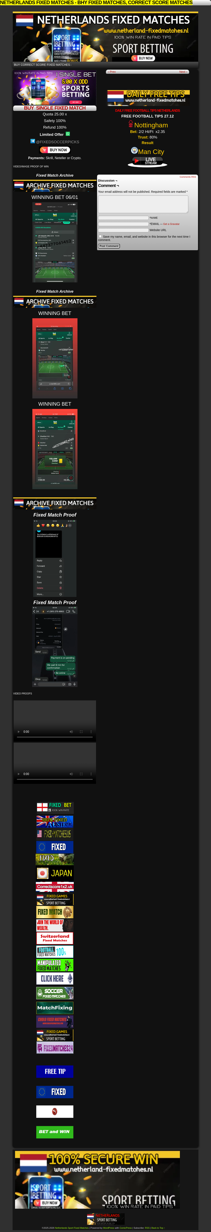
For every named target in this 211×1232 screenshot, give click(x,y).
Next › (183, 71)
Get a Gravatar (171, 224)
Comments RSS (188, 177)
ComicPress (126, 1228)
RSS (147, 1228)
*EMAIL (165, 223)
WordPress (108, 1228)
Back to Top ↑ (158, 1228)
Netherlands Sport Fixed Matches (105, 37)
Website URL (158, 230)
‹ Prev (112, 71)
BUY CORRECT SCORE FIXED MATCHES (43, 64)
